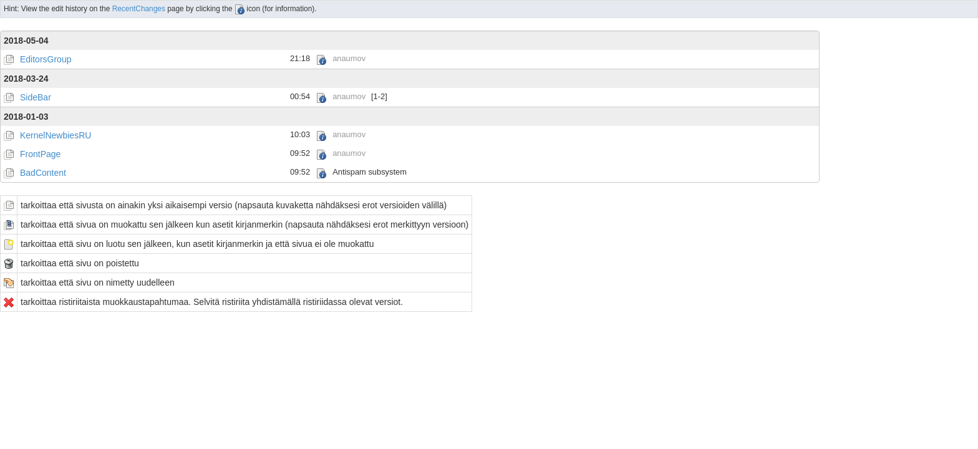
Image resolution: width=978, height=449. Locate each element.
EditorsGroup (45, 59)
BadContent (43, 173)
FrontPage (40, 154)
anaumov (349, 58)
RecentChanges (138, 8)
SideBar (35, 97)
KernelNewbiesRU (55, 135)
